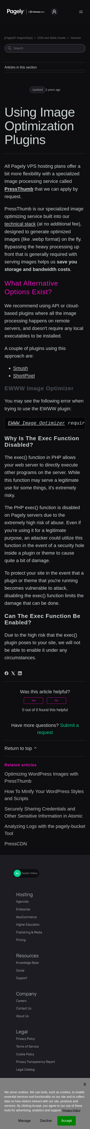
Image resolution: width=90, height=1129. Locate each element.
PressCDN (16, 843)
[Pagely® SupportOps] (19, 37)
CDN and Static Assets (51, 37)
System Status (30, 873)
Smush (20, 368)
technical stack (20, 224)
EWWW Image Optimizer (36, 423)
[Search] (45, 48)
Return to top (21, 748)
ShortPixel (24, 375)
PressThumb (19, 189)
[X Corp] (13, 673)
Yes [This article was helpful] (34, 700)
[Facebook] (6, 673)
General (76, 37)
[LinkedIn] (20, 673)
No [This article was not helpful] (56, 700)
